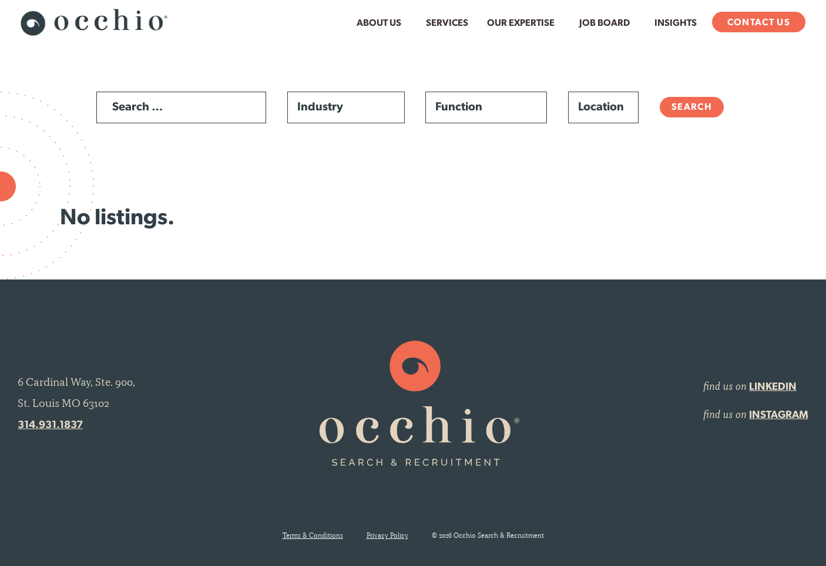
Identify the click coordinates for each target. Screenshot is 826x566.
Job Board (604, 23)
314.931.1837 (50, 425)
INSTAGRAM (778, 415)
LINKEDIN (773, 387)
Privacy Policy (387, 535)
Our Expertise (521, 23)
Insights (675, 23)
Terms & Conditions (313, 535)
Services (447, 23)
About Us (379, 23)
